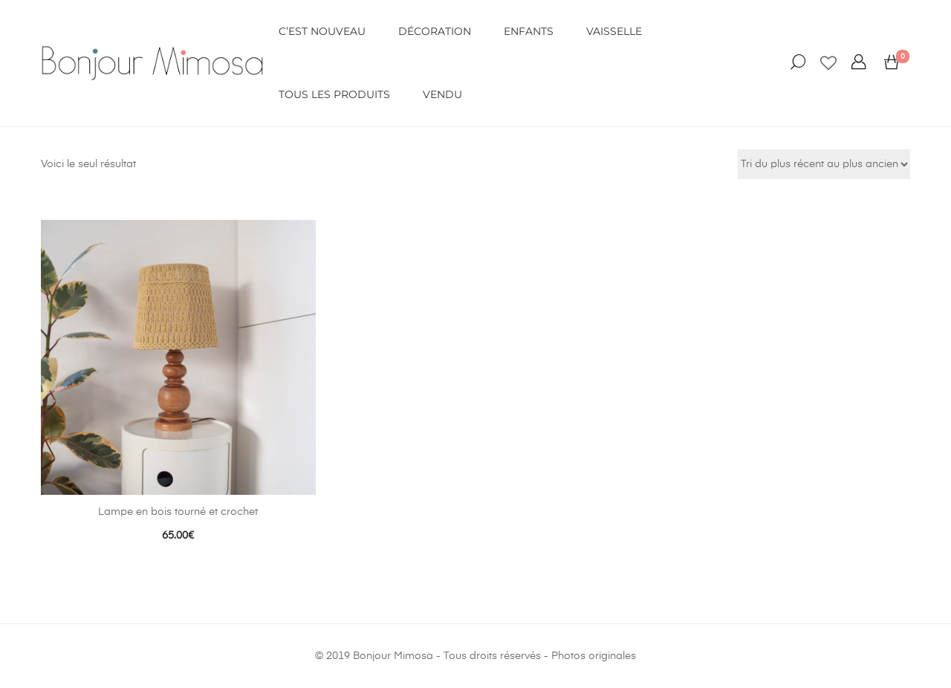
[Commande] (824, 164)
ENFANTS (529, 31)
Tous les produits (334, 94)
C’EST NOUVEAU (322, 31)
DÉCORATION (434, 31)
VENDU (442, 94)
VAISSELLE (614, 31)
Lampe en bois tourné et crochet (178, 512)
